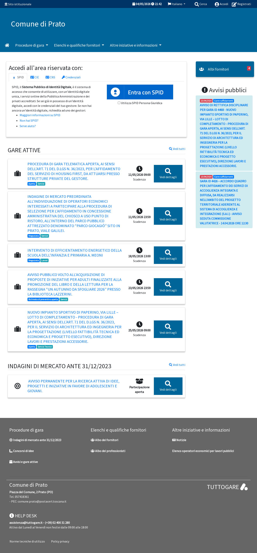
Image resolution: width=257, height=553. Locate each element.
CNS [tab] (50, 77)
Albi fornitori (214, 69)
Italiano (175, 4)
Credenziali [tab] (71, 77)
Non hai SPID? (29, 120)
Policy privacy (60, 541)
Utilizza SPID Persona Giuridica (141, 103)
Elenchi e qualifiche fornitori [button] (77, 45)
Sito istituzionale (19, 4)
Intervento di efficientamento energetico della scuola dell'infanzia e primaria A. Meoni (74, 252)
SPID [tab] (18, 77)
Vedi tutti (177, 149)
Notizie (179, 440)
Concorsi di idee (21, 451)
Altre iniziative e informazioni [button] (134, 45)
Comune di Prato (28, 484)
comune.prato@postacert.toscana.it (42, 501)
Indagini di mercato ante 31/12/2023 (35, 440)
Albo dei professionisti (108, 451)
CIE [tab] (34, 77)
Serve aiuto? (28, 126)
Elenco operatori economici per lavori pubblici (203, 451)
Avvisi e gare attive (23, 462)
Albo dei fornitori (104, 440)
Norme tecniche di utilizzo (27, 541)
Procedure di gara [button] (30, 45)
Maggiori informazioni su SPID (40, 115)
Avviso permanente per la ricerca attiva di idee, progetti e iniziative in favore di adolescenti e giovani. (73, 386)
